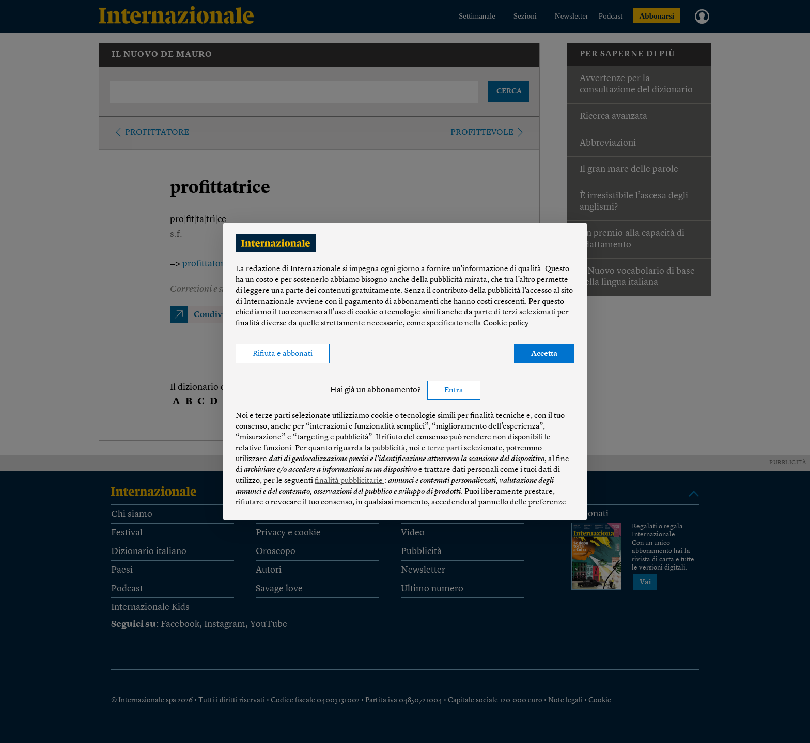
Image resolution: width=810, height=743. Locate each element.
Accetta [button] (544, 354)
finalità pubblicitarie (349, 481)
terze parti (445, 448)
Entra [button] (453, 390)
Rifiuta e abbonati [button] (283, 354)
